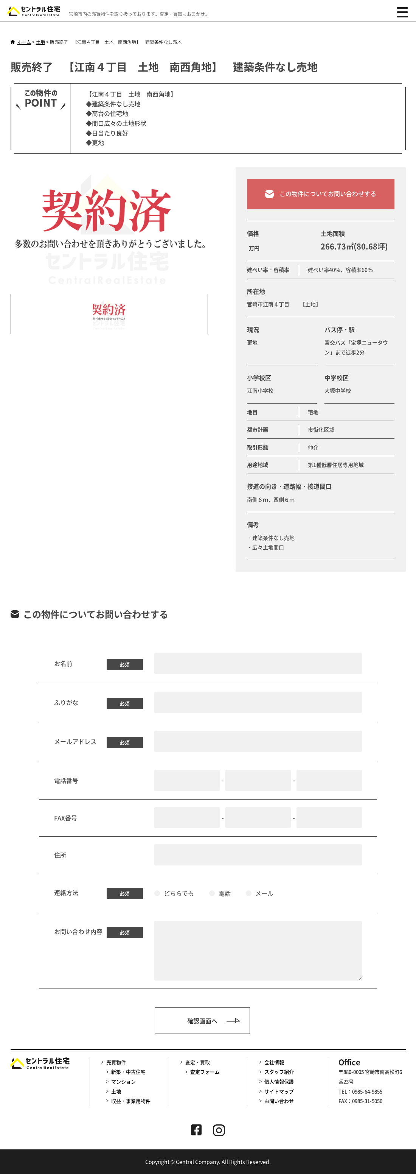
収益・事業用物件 (131, 1100)
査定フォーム (205, 1071)
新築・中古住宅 (128, 1071)
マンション (123, 1081)
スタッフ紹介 (279, 1071)
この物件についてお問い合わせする (320, 201)
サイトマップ (279, 1091)
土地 (116, 1091)
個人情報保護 (279, 1081)
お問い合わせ (279, 1100)
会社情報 (274, 1062)
